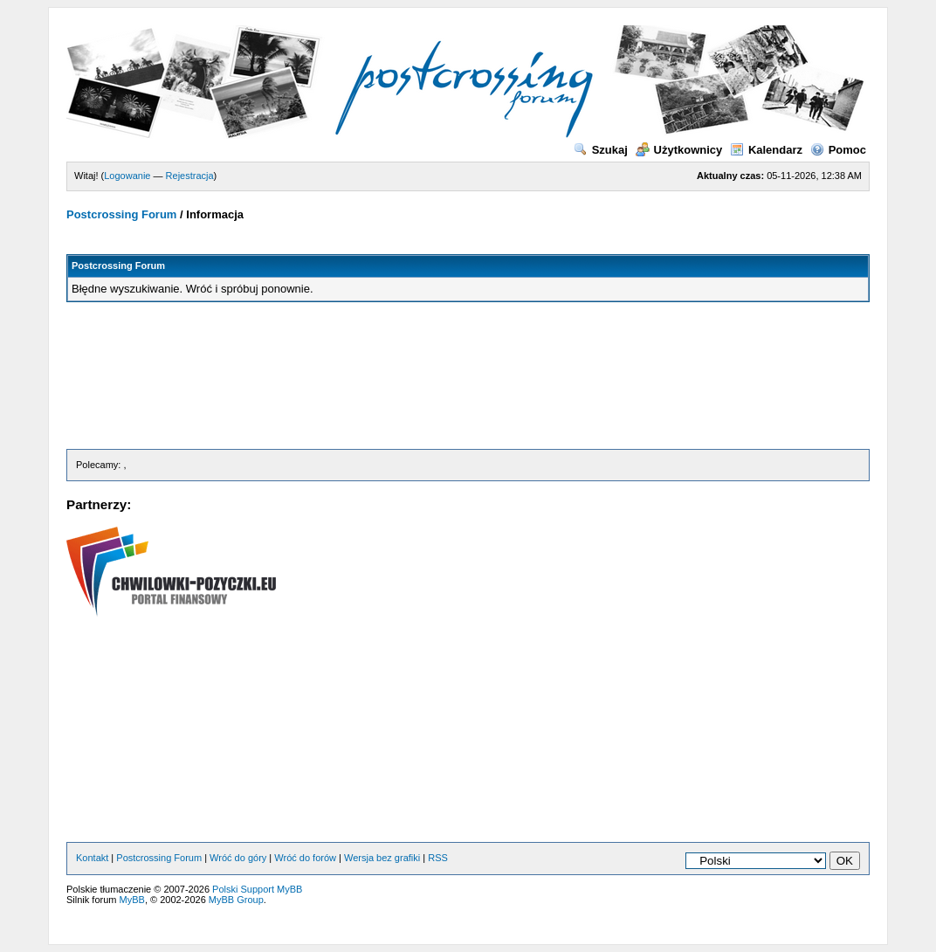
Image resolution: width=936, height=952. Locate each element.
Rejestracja (190, 175)
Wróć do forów (305, 857)
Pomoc (838, 149)
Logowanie (127, 175)
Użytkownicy (679, 149)
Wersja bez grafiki (382, 857)
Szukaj (601, 149)
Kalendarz (766, 149)
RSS (438, 857)
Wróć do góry (238, 857)
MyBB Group (236, 899)
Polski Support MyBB (257, 889)
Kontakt (92, 857)
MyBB (132, 899)
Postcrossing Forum (121, 214)
